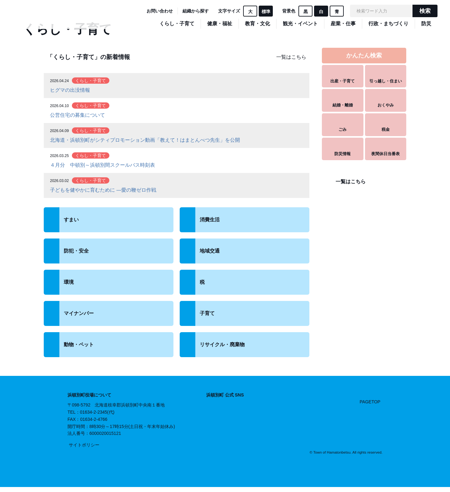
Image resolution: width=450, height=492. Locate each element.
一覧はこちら (291, 57)
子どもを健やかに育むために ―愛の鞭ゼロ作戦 (103, 190)
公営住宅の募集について (77, 115)
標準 (266, 11)
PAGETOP (370, 401)
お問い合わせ (160, 10)
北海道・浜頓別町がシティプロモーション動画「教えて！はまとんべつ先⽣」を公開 (145, 140)
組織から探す (195, 10)
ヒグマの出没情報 (70, 90)
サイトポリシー (84, 444)
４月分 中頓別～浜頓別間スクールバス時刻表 (102, 165)
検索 (425, 11)
